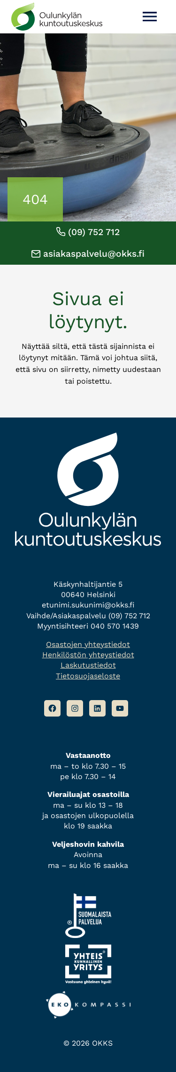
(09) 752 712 (88, 232)
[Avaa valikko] (150, 16)
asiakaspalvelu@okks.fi (88, 253)
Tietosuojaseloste (88, 675)
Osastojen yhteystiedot (88, 644)
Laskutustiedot (88, 665)
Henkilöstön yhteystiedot (88, 654)
